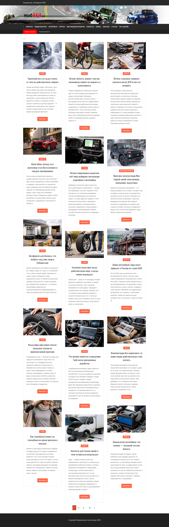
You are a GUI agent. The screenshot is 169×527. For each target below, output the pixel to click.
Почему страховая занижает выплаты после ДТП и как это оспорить (127, 82)
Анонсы (29, 27)
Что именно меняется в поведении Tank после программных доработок (84, 360)
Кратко (62, 27)
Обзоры (106, 27)
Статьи (114, 27)
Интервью (53, 27)
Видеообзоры (41, 27)
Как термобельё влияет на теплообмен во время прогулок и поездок (42, 440)
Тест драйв (124, 27)
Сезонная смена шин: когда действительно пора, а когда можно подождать (84, 271)
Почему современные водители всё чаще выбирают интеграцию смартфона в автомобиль (84, 176)
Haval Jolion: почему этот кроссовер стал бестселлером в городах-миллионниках (42, 168)
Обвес (98, 27)
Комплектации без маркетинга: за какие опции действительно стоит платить (127, 356)
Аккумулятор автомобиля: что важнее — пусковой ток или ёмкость (126, 445)
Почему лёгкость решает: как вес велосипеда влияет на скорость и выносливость (84, 82)
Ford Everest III (44, 32)
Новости (90, 27)
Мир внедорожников (76, 27)
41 (90, 508)
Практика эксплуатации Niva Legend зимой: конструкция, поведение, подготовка (126, 179)
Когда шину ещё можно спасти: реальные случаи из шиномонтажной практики (42, 348)
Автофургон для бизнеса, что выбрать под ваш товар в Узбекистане (42, 259)
